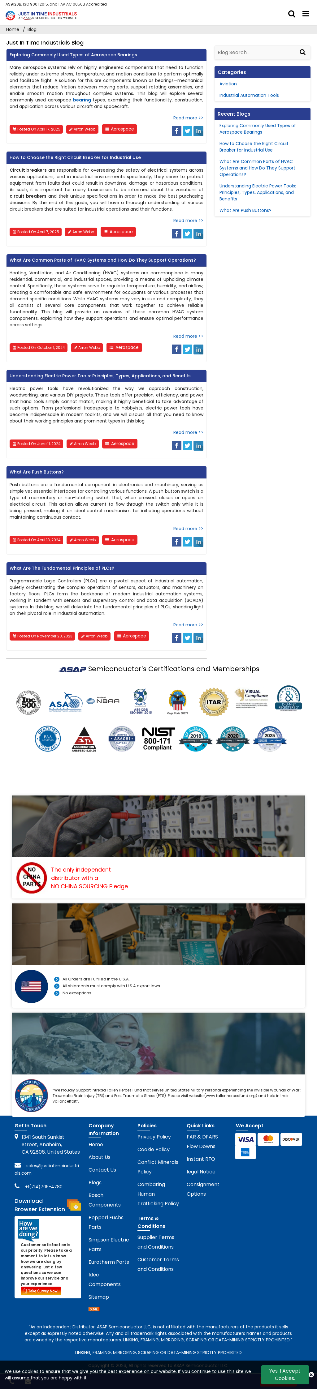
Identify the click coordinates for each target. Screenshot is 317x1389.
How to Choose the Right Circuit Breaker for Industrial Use (75, 157)
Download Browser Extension (48, 1205)
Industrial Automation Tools (249, 95)
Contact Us (102, 1169)
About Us (100, 1157)
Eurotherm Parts (109, 1262)
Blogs (95, 1182)
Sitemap (99, 1297)
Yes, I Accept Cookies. (285, 1374)
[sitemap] (94, 1309)
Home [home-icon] (13, 29)
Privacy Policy (154, 1136)
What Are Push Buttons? (37, 472)
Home (96, 1144)
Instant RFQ (201, 1159)
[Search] (304, 57)
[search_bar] (292, 14)
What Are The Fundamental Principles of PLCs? (62, 568)
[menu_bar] (306, 14)
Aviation (228, 84)
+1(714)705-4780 (44, 1187)
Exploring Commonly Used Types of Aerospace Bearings (73, 55)
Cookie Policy (153, 1149)
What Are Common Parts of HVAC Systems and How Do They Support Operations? (103, 260)
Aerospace (122, 129)
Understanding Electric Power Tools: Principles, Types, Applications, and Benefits (100, 376)
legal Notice (201, 1171)
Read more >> (188, 118)
